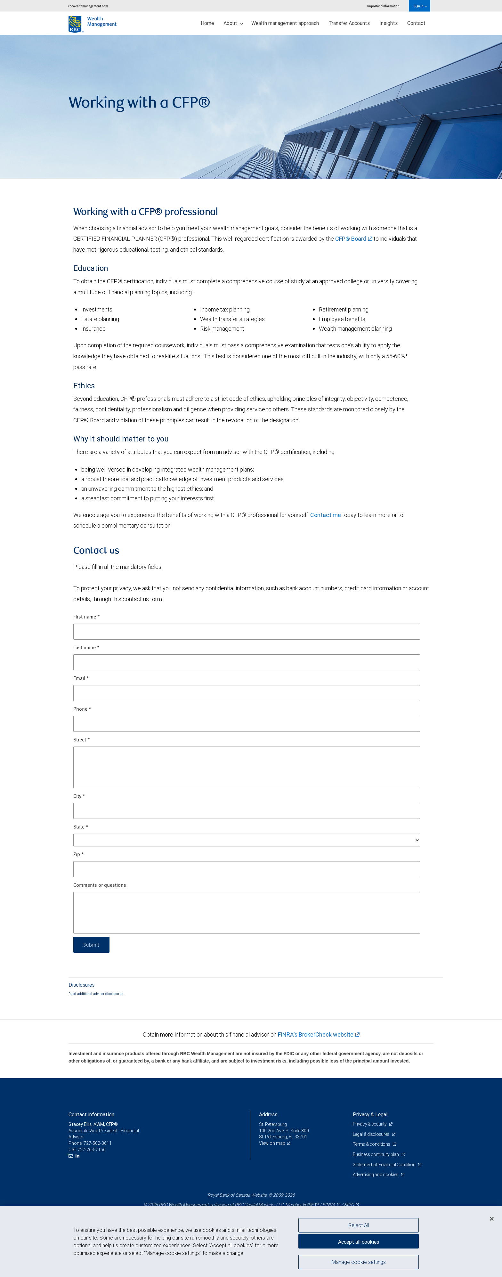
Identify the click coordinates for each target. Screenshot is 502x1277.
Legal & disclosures (371, 1134)
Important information (383, 6)
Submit (91, 945)
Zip (78, 854)
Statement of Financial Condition (385, 1165)
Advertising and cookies (376, 1174)
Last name (86, 648)
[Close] (492, 1219)
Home (207, 23)
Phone (82, 709)
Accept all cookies (358, 1242)
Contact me (325, 515)
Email (81, 678)
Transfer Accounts (349, 23)
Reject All (358, 1225)
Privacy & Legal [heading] (370, 1114)
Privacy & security (370, 1124)
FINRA (328, 1205)
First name (86, 617)
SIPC (349, 1205)
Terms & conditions (372, 1144)
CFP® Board (350, 238)
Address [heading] (268, 1114)
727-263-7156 (91, 1149)
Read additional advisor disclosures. (96, 993)
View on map (272, 1143)
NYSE (308, 1205)
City (79, 796)
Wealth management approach (285, 23)
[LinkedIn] (78, 1156)
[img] (251, 107)
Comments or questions (99, 885)
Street (81, 740)
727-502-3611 (98, 1143)
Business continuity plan (376, 1154)
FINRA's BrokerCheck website (315, 1034)
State (80, 827)
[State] (246, 840)
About (233, 23)
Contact (416, 23)
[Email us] (72, 1156)
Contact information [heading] (91, 1114)
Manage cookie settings (359, 1262)
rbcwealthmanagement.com (88, 6)
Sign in (420, 6)
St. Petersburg (273, 1124)
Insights (388, 23)
